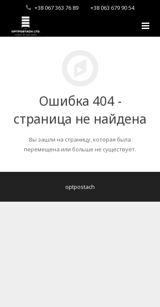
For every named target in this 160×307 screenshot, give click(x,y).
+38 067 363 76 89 (57, 8)
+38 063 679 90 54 (112, 8)
